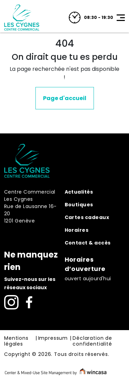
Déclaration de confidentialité (92, 341)
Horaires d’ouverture (85, 264)
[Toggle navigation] (121, 17)
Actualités (79, 191)
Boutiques (79, 204)
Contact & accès (88, 242)
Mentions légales (16, 341)
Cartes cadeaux (87, 217)
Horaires (77, 230)
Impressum (53, 338)
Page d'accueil (64, 98)
